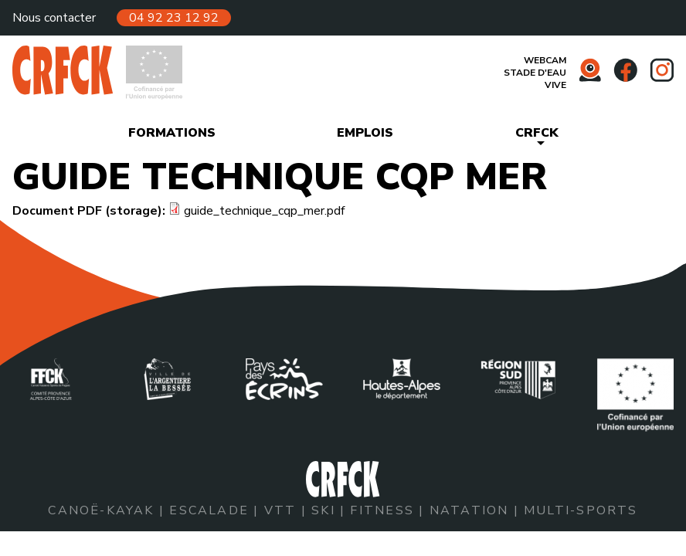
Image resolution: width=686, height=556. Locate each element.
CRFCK (537, 132)
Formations (172, 132)
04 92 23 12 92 (174, 17)
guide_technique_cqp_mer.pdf (264, 210)
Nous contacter (54, 17)
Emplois (365, 132)
